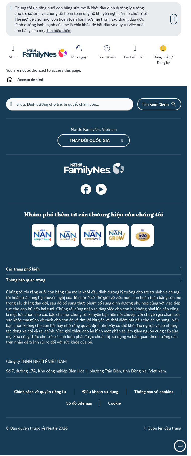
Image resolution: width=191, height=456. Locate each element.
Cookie (114, 404)
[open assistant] (180, 446)
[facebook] (86, 189)
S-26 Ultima (142, 235)
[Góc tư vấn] (107, 51)
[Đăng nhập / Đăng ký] (163, 54)
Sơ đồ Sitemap (79, 404)
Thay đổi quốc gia (90, 140)
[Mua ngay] (79, 51)
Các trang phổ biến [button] (23, 269)
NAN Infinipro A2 (67, 235)
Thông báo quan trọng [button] (25, 280)
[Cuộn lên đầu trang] (162, 429)
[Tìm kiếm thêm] (135, 51)
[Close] (173, 19)
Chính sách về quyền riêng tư (40, 392)
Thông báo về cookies (153, 392)
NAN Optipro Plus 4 (43, 235)
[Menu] (13, 51)
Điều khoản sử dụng (100, 392)
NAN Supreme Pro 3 (92, 235)
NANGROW (117, 235)
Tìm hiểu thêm (58, 30)
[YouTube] (101, 189)
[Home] (93, 169)
